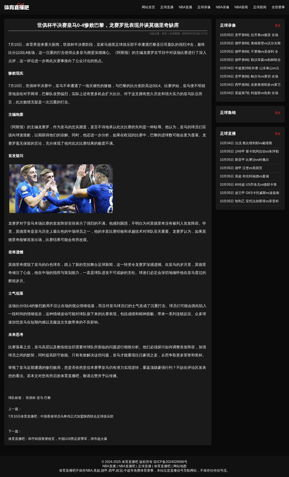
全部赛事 (278, 7)
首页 (164, 33)
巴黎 (152, 44)
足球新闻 (259, 7)
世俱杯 (68, 44)
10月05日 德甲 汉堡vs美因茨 (241, 168)
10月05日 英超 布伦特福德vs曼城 (244, 176)
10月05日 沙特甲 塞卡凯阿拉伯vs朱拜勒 (249, 151)
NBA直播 (185, 7)
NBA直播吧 (127, 466)
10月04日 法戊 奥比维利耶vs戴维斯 (246, 143)
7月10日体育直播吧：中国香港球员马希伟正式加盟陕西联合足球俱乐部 (60, 416)
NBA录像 (222, 7)
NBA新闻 (241, 7)
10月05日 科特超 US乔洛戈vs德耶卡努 (248, 184)
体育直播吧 (70, 376)
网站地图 (180, 466)
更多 (278, 25)
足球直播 (167, 7)
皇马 (83, 53)
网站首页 (148, 7)
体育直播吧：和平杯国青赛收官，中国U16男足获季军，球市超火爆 (57, 439)
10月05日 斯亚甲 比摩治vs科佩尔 (244, 159)
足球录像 (204, 7)
